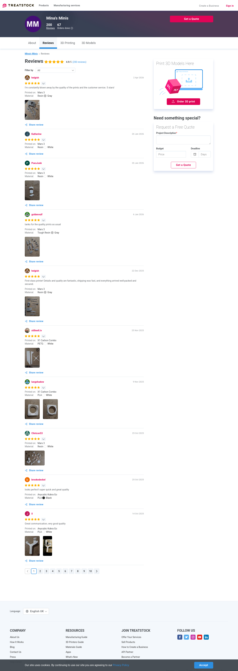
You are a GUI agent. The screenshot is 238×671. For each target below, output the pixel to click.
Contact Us (15, 652)
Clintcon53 (37, 433)
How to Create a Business (134, 647)
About (32, 43)
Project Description (166, 133)
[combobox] (55, 70)
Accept (203, 665)
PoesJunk (36, 163)
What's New (72, 657)
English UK (36, 611)
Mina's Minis (31, 53)
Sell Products (128, 642)
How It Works (17, 642)
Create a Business (209, 5)
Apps (68, 652)
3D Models (89, 43)
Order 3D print (183, 101)
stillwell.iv (36, 330)
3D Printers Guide (75, 642)
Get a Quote (191, 18)
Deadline (195, 148)
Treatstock (18, 6)
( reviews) (79, 62)
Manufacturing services (67, 5)
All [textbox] (39, 70)
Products (44, 5)
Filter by (29, 70)
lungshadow (37, 382)
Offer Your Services (131, 637)
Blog (12, 647)
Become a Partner (130, 657)
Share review (34, 124)
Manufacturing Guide (76, 637)
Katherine (36, 134)
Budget (160, 148)
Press (13, 657)
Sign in (230, 5)
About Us (14, 637)
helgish (35, 77)
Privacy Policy (121, 665)
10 (90, 571)
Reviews (50, 28)
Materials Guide (74, 647)
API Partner (127, 652)
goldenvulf (36, 214)
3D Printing (67, 43)
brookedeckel (38, 479)
